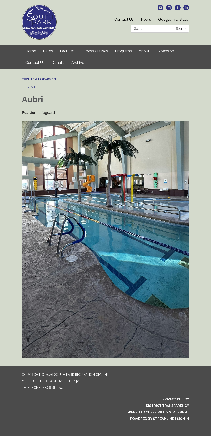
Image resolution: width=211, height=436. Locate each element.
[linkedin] (186, 9)
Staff (32, 86)
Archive (77, 62)
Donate (58, 62)
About (144, 51)
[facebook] (178, 9)
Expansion (165, 51)
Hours (146, 19)
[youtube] (160, 9)
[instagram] (169, 9)
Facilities (67, 51)
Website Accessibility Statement (158, 412)
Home (30, 51)
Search (181, 28)
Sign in (183, 419)
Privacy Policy (175, 399)
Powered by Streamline (152, 419)
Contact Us (124, 19)
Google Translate (173, 19)
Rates (48, 51)
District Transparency (167, 406)
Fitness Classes (95, 51)
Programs (123, 51)
